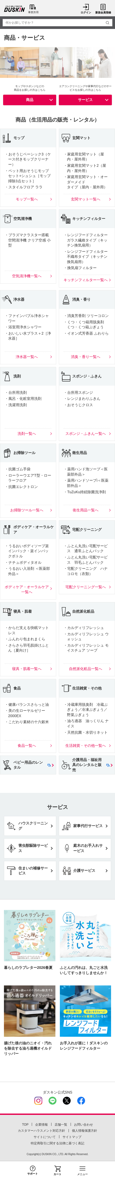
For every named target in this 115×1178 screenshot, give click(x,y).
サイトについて (45, 1137)
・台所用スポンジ (78, 392)
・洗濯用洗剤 (16, 405)
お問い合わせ (83, 1124)
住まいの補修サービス (33, 870)
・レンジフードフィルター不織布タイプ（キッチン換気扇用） (86, 256)
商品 (29, 100)
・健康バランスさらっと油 (27, 704)
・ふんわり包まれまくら (25, 639)
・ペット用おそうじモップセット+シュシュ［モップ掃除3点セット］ (28, 176)
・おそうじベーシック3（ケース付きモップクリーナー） (28, 159)
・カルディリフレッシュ (84, 628)
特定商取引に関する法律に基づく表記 (57, 1143)
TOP (25, 1124)
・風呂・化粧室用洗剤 (23, 398)
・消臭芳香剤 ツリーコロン (86, 316)
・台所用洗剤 (16, 392)
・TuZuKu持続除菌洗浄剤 (85, 492)
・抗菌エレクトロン (21, 487)
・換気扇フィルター (80, 268)
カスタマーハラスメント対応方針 (41, 1130)
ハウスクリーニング (33, 825)
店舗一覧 (61, 1124)
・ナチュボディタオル (23, 562)
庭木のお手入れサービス (88, 848)
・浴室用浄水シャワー (23, 327)
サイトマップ (71, 1137)
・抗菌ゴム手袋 (17, 469)
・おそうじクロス (78, 405)
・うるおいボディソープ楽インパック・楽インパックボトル (27, 551)
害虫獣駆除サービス (33, 848)
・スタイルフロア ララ (24, 187)
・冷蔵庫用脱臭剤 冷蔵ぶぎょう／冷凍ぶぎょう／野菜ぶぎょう (86, 709)
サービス (85, 100)
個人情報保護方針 (84, 1130)
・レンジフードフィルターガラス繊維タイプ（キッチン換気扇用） (86, 240)
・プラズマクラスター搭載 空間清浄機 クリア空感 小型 (28, 240)
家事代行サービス (88, 826)
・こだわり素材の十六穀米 (27, 722)
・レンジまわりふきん (82, 398)
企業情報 (41, 1124)
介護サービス (84, 870)
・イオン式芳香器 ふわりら (86, 333)
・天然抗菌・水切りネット (86, 732)
